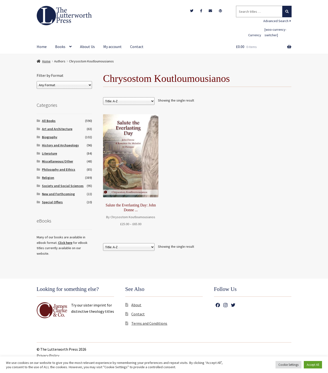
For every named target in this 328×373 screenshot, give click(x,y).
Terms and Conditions (149, 323)
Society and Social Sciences (63, 186)
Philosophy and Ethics (58, 169)
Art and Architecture (57, 129)
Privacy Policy (48, 355)
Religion (48, 177)
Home (42, 46)
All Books (49, 121)
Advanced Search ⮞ (277, 21)
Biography (49, 137)
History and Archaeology (60, 145)
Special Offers (52, 202)
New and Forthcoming (58, 194)
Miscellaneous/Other (57, 161)
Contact (137, 46)
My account (112, 46)
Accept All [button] (313, 365)
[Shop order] (129, 101)
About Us (87, 46)
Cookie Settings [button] (288, 365)
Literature (49, 153)
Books (60, 46)
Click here (65, 243)
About (136, 304)
